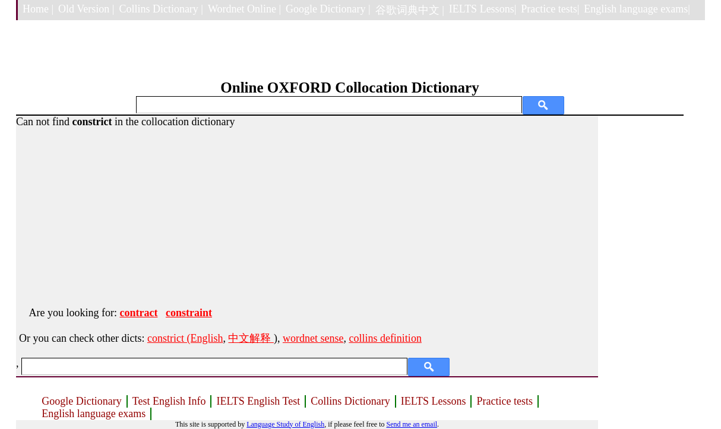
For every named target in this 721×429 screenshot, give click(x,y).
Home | (38, 9)
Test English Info (169, 401)
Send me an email (411, 424)
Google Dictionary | (328, 9)
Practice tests (504, 401)
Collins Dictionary (350, 401)
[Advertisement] (307, 211)
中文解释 (251, 338)
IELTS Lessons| (482, 9)
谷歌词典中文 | (409, 10)
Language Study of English (285, 424)
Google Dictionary (81, 401)
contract (138, 313)
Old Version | (86, 9)
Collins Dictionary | (161, 9)
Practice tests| (550, 9)
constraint (189, 313)
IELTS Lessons (433, 401)
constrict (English (185, 338)
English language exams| (637, 9)
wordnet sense (313, 338)
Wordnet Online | (244, 9)
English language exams (94, 414)
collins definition (385, 338)
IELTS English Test (258, 401)
